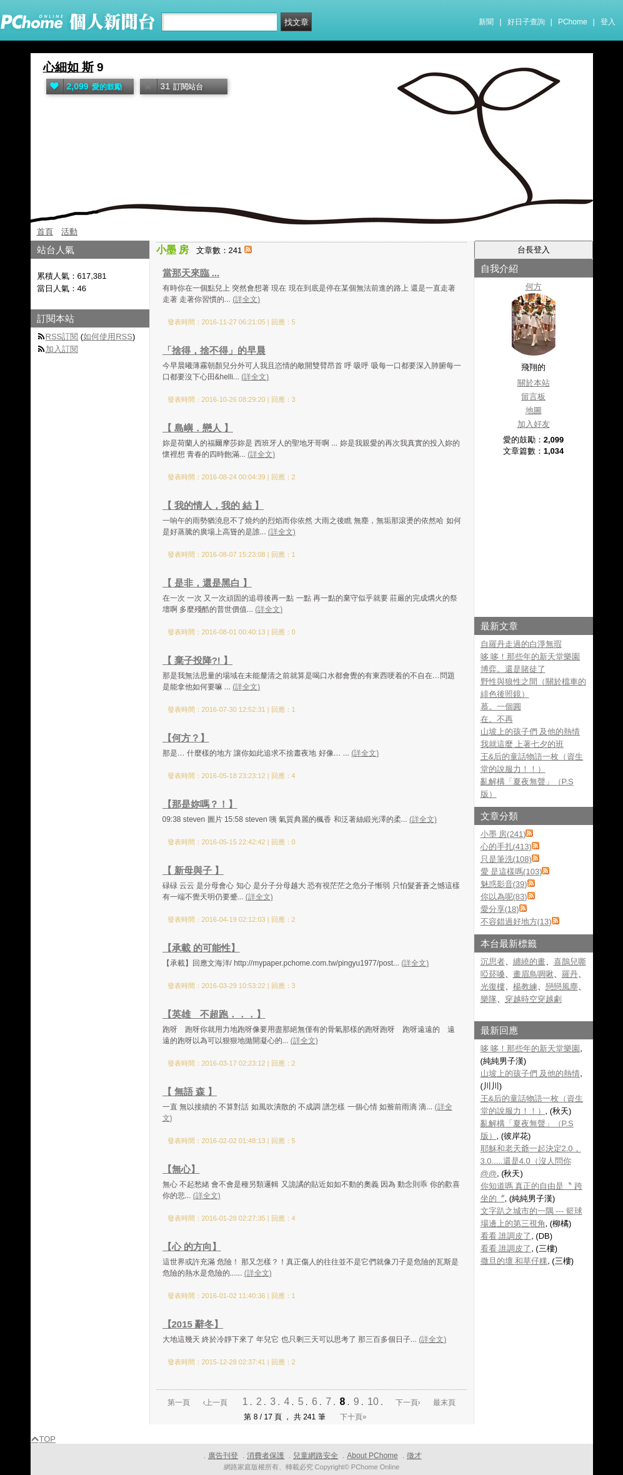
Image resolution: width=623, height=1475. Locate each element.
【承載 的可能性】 (201, 947)
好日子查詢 (526, 22)
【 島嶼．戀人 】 (197, 427)
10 (373, 1401)
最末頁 (444, 1402)
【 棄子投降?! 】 (197, 660)
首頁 (45, 231)
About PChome (372, 1455)
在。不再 (497, 719)
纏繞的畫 (529, 961)
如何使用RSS (107, 336)
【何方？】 (185, 737)
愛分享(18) (500, 909)
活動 (69, 231)
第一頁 (178, 1402)
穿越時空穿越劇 (533, 999)
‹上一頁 (214, 1402)
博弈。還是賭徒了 (513, 669)
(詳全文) (246, 299)
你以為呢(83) (504, 896)
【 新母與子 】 (193, 870)
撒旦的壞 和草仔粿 (514, 1261)
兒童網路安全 (315, 1455)
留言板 (533, 396)
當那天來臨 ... (191, 273)
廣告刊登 (223, 1455)
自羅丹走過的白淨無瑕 (521, 644)
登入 (608, 22)
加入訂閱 (62, 349)
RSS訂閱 (62, 336)
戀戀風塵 (562, 986)
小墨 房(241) (503, 834)
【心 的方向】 (191, 1246)
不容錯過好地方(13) (516, 921)
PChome (572, 22)
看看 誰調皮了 (506, 1236)
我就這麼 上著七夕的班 (522, 744)
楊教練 (525, 986)
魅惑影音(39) (504, 884)
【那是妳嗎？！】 (199, 804)
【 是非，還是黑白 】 (207, 583)
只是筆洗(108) (506, 859)
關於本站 (533, 383)
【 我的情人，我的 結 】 (213, 505)
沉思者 (493, 961)
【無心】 (181, 1169)
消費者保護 (265, 1455)
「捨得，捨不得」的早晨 (214, 350)
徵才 (414, 1455)
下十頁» (353, 1416)
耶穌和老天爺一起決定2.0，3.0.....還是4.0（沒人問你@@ (531, 1161)
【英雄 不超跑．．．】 (214, 1014)
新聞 (486, 22)
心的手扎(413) (506, 846)
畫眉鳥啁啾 (533, 974)
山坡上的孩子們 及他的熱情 (531, 731)
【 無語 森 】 (189, 1091)
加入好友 (533, 424)
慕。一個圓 (501, 706)
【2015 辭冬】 (193, 1324)
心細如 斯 (68, 67)
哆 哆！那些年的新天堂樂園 (531, 656)
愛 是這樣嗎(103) (511, 871)
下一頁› (409, 1402)
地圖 (534, 410)
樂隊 (489, 999)
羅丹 (570, 974)
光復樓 (493, 986)
